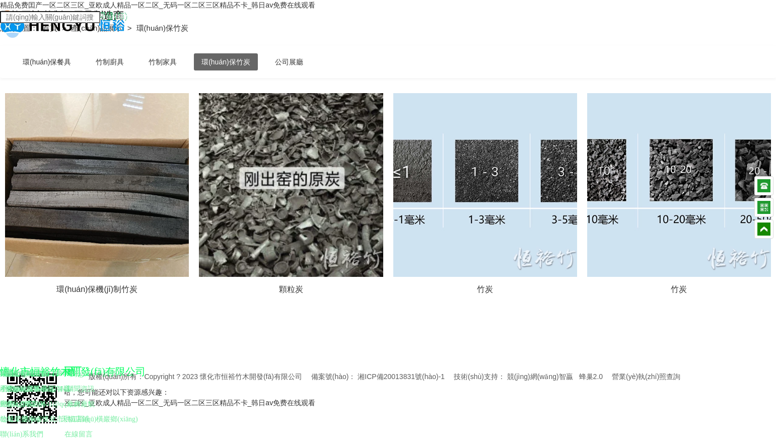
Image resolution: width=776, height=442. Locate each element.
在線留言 (78, 434)
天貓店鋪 (75, 419)
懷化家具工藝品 (30, 389)
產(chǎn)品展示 (97, 28)
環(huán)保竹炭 (225, 62)
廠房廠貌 (80, 404)
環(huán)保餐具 (47, 62)
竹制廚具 (110, 62)
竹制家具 (163, 62)
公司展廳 (289, 62)
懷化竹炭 (20, 404)
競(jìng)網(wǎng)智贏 (540, 377)
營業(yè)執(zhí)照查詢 (646, 377)
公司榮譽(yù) (20, 419)
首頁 (50, 28)
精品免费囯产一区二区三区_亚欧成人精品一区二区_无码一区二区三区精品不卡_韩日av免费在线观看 (157, 5)
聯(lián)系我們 (21, 434)
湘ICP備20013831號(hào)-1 (401, 377)
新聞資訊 (80, 389)
